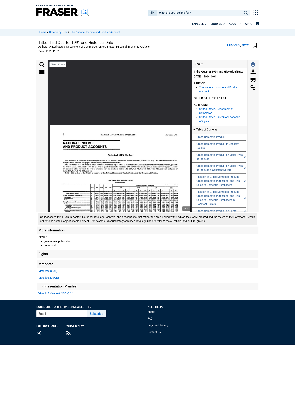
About (233, 23)
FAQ (150, 318)
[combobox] (199, 13)
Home (42, 32)
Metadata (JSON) (48, 277)
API (247, 23)
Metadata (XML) (47, 271)
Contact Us (154, 332)
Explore (198, 23)
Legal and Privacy (158, 325)
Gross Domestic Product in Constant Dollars (217, 146)
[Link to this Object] (253, 88)
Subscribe (96, 313)
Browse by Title (58, 32)
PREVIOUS (233, 45)
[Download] (253, 72)
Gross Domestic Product (210, 137)
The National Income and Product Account (95, 32)
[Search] (41, 65)
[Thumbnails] (41, 72)
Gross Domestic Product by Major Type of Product (219, 157)
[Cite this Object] (253, 80)
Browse (216, 23)
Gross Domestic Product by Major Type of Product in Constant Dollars (219, 168)
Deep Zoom (58, 64)
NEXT (245, 45)
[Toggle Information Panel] (253, 65)
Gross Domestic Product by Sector (216, 211)
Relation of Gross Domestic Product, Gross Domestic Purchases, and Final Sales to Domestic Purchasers (218, 181)
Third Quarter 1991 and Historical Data (218, 71)
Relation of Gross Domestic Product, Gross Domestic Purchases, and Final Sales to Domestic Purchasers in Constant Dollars (218, 198)
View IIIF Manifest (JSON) (53, 293)
